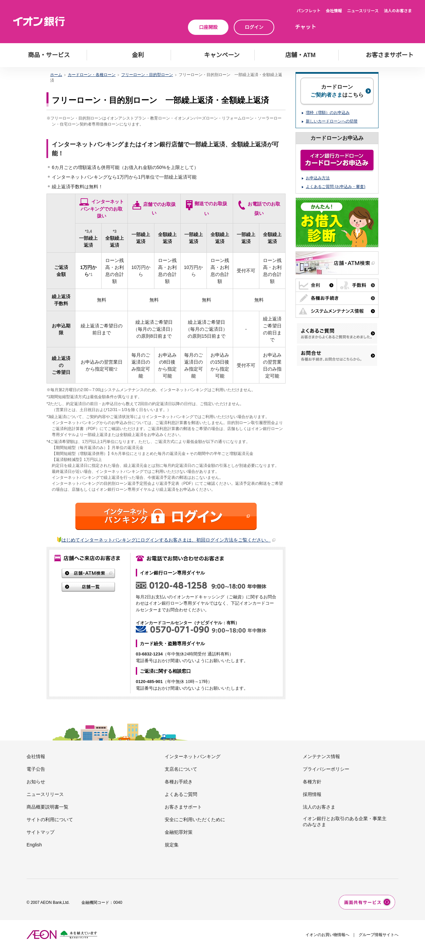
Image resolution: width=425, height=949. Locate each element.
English (34, 844)
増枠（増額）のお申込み (328, 112)
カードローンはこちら (337, 91)
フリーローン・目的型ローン (147, 74)
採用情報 (312, 794)
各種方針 (312, 781)
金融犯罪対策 (179, 832)
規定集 (172, 844)
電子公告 (36, 769)
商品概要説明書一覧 (47, 807)
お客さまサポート (183, 807)
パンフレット (308, 11)
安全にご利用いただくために (195, 819)
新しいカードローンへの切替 (332, 121)
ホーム (56, 74)
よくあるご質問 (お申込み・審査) (335, 186)
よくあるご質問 (181, 794)
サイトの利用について (50, 819)
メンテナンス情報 (321, 756)
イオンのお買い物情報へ (327, 934)
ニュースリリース (363, 11)
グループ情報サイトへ (378, 934)
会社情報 (334, 11)
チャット (305, 27)
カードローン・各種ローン (92, 74)
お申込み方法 (318, 178)
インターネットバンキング (192, 756)
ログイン (254, 27)
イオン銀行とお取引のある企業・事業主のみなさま (344, 821)
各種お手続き (179, 781)
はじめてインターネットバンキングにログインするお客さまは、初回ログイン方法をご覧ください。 (168, 540)
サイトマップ (40, 832)
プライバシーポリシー (326, 769)
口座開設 (208, 27)
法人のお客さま (398, 11)
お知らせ (36, 781)
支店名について (181, 769)
